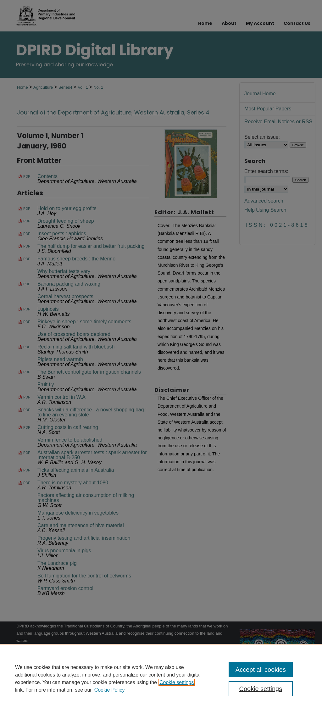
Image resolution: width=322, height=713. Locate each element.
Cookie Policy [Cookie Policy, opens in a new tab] (109, 690)
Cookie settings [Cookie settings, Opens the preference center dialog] (260, 688)
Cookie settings (176, 682)
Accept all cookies (261, 669)
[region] (161, 678)
